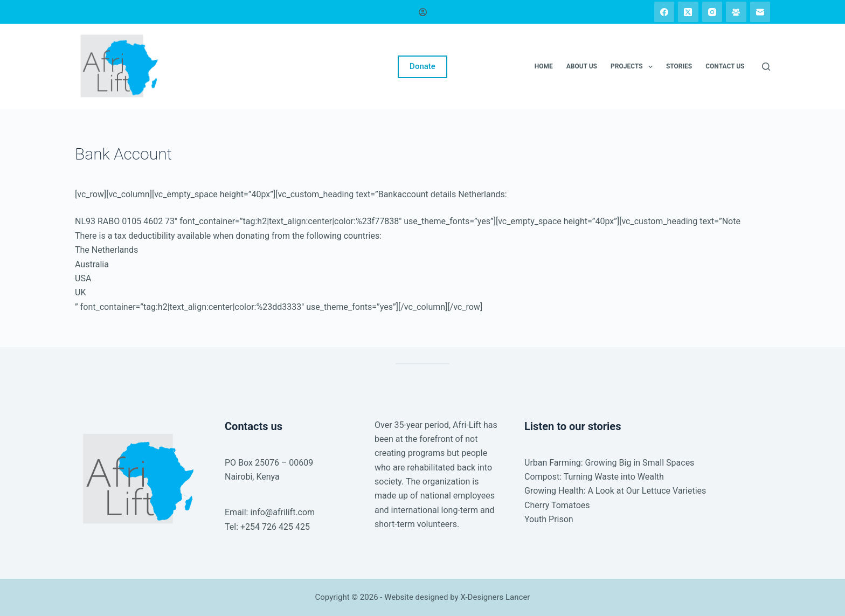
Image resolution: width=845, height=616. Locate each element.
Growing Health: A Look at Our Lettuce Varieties (615, 491)
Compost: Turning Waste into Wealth (594, 477)
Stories (679, 66)
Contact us (724, 66)
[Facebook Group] (736, 12)
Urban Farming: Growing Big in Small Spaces (609, 463)
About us (581, 66)
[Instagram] (712, 12)
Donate (422, 66)
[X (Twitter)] (688, 12)
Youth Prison (548, 519)
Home (544, 66)
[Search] (766, 67)
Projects (634, 66)
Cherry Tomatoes (557, 505)
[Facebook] (664, 12)
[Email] (760, 12)
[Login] (423, 12)
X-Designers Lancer (495, 597)
